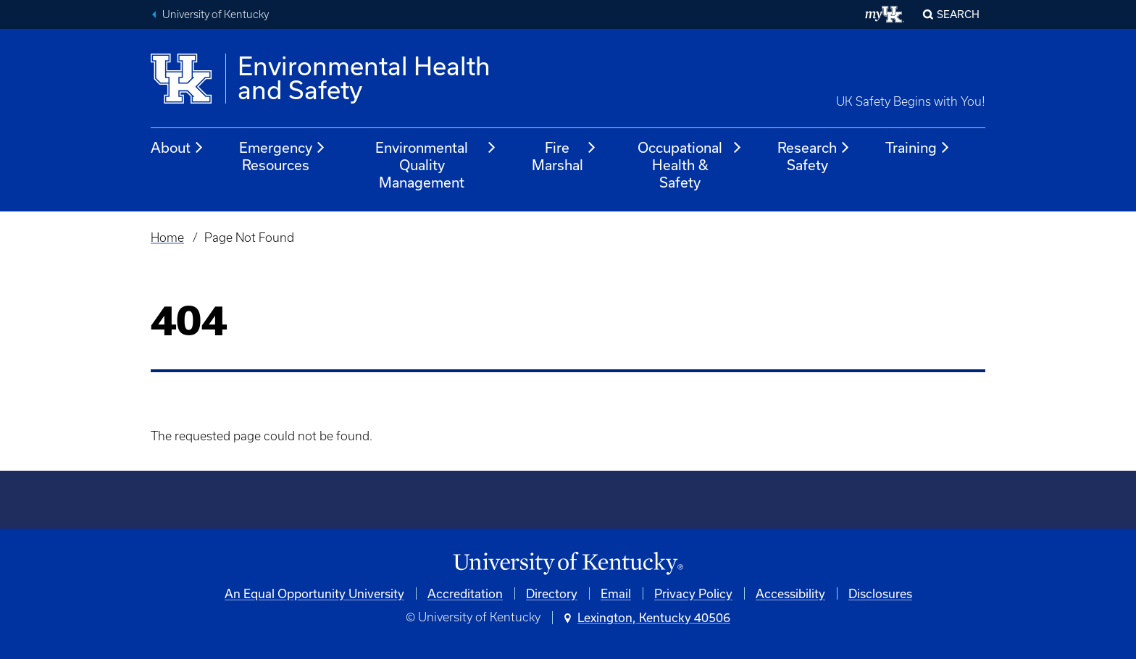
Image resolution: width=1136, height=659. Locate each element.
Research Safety (814, 156)
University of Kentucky (215, 14)
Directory (551, 593)
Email (616, 593)
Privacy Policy (693, 593)
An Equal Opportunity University (314, 593)
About (177, 147)
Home (167, 237)
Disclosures (880, 593)
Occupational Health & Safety (690, 164)
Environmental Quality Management (435, 164)
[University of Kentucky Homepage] (568, 564)
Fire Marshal (564, 156)
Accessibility (790, 593)
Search (958, 14)
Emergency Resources (282, 156)
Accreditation (465, 593)
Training (918, 147)
